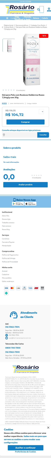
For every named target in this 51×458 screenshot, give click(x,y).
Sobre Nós (5, 216)
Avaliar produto (25, 184)
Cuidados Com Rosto (37, 25)
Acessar (5, 271)
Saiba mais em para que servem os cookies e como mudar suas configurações (25, 439)
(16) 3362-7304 (12, 327)
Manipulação (6, 246)
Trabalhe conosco (8, 223)
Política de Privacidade (10, 262)
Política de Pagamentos (10, 255)
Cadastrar (5, 274)
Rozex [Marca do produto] (4, 103)
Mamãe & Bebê (27, 18)
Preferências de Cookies (25, 452)
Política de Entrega (8, 258)
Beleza (36, 18)
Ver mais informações (11, 162)
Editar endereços (8, 281)
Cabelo (45, 18)
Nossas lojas (6, 219)
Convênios (5, 239)
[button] (9, 45)
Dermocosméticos (22, 25)
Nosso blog (6, 229)
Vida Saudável (19, 18)
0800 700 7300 (12, 347)
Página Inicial (8, 25)
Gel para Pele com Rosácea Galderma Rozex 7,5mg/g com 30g (25, 28)
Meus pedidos (6, 278)
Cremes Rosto (9, 27)
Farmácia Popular (8, 242)
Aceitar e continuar (25, 447)
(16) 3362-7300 (12, 352)
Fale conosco (6, 226)
